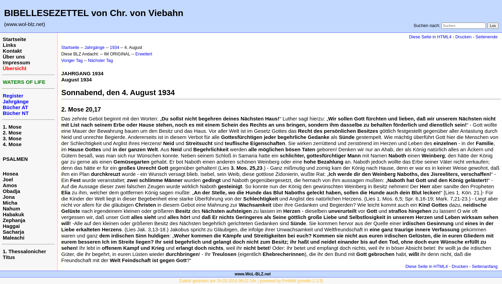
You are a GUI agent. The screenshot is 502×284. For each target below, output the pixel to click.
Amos (10, 185)
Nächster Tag (100, 60)
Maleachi (13, 238)
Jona (9, 197)
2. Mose (12, 132)
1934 (114, 47)
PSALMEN (15, 159)
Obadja (11, 191)
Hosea (10, 174)
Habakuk (13, 214)
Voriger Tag (72, 60)
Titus (9, 257)
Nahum (11, 208)
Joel (8, 179)
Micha (10, 203)
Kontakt (12, 51)
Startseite (14, 39)
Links (9, 45)
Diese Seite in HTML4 (430, 36)
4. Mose (12, 144)
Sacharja (13, 232)
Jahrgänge (95, 47)
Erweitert (144, 54)
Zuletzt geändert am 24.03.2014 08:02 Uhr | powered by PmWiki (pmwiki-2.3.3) (251, 281)
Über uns (14, 57)
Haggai (11, 226)
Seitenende (486, 36)
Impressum (16, 62)
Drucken (463, 36)
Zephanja (14, 220)
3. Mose (12, 138)
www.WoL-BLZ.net (253, 274)
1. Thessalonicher (24, 251)
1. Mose (12, 127)
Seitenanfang (485, 266)
